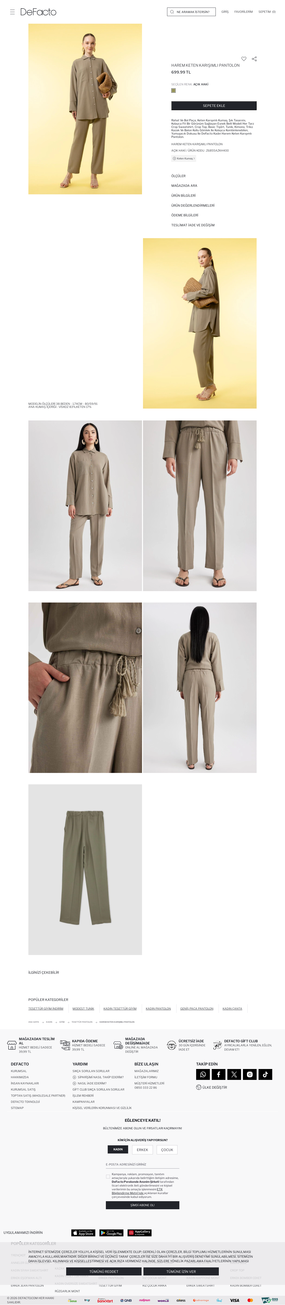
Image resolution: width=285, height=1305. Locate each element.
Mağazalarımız (146, 1071)
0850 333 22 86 (145, 1087)
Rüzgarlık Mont (67, 1291)
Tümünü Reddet (103, 1272)
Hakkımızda (20, 1077)
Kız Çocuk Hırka (154, 1285)
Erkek (142, 1150)
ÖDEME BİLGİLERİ (184, 215)
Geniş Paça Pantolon (196, 1008)
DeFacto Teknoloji (25, 1102)
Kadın (118, 1149)
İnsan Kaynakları (25, 1083)
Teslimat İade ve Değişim (193, 225)
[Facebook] (218, 1074)
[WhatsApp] (203, 1074)
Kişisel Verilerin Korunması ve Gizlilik (102, 1108)
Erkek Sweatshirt (200, 1285)
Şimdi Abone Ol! (142, 1205)
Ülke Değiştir (215, 1087)
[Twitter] (234, 1074)
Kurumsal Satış (23, 1089)
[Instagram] (250, 1074)
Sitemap (17, 1108)
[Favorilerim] (243, 12)
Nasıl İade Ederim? (89, 1083)
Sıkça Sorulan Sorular (91, 1071)
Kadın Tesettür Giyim (120, 1008)
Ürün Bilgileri (183, 195)
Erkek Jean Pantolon (27, 1285)
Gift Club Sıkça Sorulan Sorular (98, 1089)
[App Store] (83, 1233)
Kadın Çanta (232, 1008)
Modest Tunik (83, 1008)
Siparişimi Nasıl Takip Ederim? (98, 1077)
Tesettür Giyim (110, 1285)
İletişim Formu (145, 1077)
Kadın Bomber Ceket (246, 1285)
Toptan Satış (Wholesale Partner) (38, 1095)
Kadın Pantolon (158, 1008)
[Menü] (12, 12)
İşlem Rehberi (83, 1095)
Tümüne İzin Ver (181, 1272)
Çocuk (167, 1150)
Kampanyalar (84, 1102)
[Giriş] (225, 12)
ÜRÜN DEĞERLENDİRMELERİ (193, 205)
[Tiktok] (265, 1074)
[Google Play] (111, 1233)
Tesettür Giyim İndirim (45, 1008)
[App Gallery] (139, 1233)
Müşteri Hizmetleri (149, 1083)
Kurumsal (19, 1071)
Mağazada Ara (184, 186)
